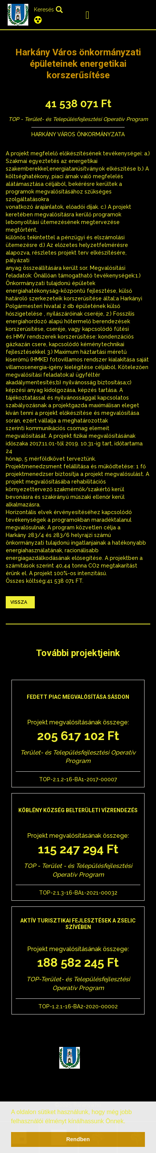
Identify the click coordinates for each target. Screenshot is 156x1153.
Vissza (18, 602)
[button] (128, 1122)
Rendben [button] (78, 1139)
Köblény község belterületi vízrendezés (78, 810)
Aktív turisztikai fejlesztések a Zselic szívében (78, 924)
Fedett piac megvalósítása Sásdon (78, 697)
